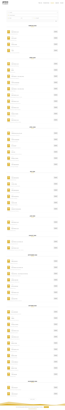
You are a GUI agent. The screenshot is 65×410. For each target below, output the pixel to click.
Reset (56, 21)
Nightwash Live (15, 32)
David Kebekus (14, 362)
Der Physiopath (15, 196)
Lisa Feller (13, 38)
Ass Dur (13, 152)
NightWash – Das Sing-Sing (17, 76)
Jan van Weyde (14, 286)
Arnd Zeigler (14, 261)
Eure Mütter (14, 298)
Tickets (55, 31)
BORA (12, 70)
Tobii (12, 50)
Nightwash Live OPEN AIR (17, 241)
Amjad (12, 318)
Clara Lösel (14, 184)
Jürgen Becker (14, 280)
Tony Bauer (14, 374)
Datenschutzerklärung (32, 408)
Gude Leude (14, 44)
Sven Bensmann (15, 164)
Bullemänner (14, 312)
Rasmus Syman (14, 114)
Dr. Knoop (13, 145)
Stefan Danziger (15, 82)
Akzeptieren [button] (46, 407)
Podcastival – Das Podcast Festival (19, 273)
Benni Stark (14, 343)
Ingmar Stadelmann (16, 209)
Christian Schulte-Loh (16, 133)
